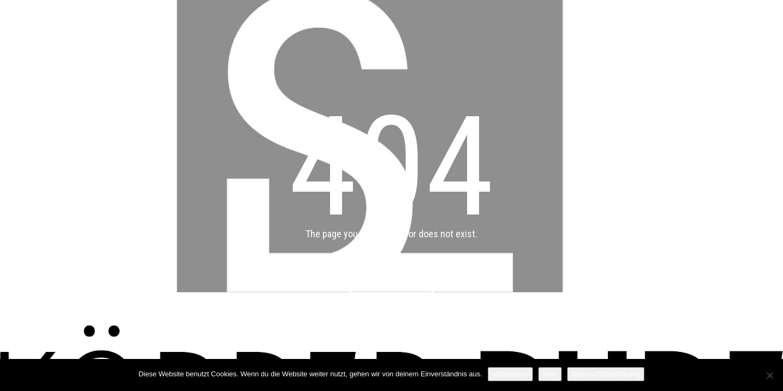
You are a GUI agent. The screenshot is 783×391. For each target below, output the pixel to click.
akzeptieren (510, 374)
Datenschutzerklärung (605, 374)
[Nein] (769, 375)
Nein (550, 374)
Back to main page (392, 280)
